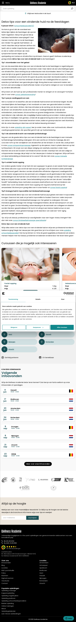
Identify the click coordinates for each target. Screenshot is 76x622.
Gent (6, 334)
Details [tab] (38, 299)
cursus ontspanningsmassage (18, 145)
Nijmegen (8, 342)
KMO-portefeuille (7, 570)
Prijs (6, 288)
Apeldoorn (43, 568)
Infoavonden (6, 563)
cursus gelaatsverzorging (25, 94)
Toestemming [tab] (13, 299)
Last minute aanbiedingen (11, 614)
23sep (5, 454)
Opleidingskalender (8, 611)
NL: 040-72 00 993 (10, 543)
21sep (5, 445)
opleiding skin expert (23, 127)
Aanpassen (38, 327)
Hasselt (45, 334)
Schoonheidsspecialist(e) (24, 26)
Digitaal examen (7, 578)
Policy (3, 573)
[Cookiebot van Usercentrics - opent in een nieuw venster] (65, 293)
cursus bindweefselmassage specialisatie (29, 220)
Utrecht (7, 349)
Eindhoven (43, 570)
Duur (6, 286)
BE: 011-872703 (9, 541)
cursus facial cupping (58, 187)
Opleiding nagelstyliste (9, 596)
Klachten (4, 576)
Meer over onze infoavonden (38, 464)
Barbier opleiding (7, 603)
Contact (4, 583)
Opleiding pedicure (8, 598)
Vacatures (5, 581)
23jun (5, 409)
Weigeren (14, 327)
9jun (5, 390)
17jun (5, 400)
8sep (5, 427)
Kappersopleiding (7, 593)
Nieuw (3, 608)
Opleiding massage (8, 590)
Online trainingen (7, 606)
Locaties (4, 568)
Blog (3, 565)
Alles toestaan (62, 327)
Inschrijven (32, 518)
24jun (5, 418)
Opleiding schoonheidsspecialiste (13, 601)
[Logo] (38, 2)
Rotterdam (46, 342)
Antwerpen (43, 565)
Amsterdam (43, 563)
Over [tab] (63, 299)
